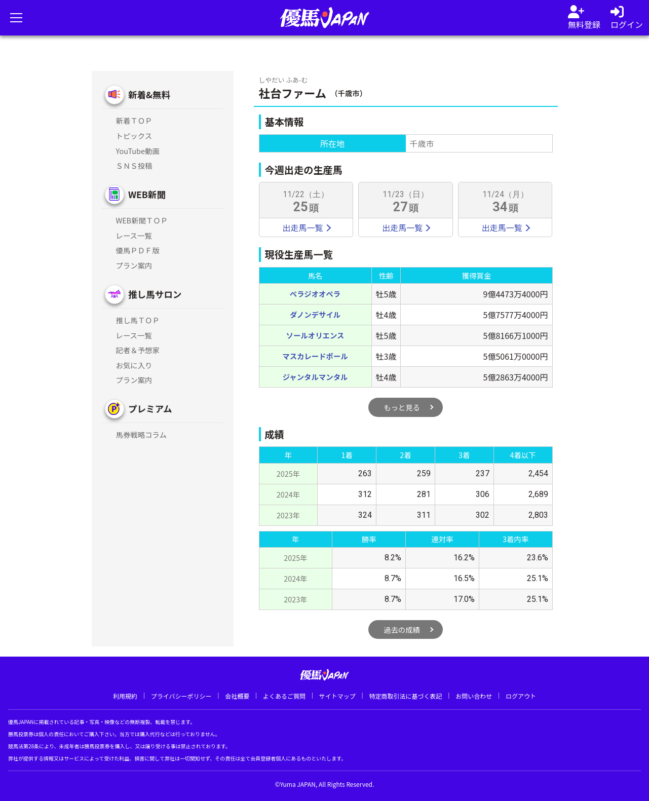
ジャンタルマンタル (315, 376)
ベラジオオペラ (315, 293)
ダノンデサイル (315, 314)
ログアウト (521, 696)
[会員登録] (584, 17)
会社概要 (237, 696)
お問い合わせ (473, 696)
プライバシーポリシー (181, 696)
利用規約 (125, 696)
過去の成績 (402, 629)
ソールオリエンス (315, 335)
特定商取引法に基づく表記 (405, 696)
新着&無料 (149, 94)
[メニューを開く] (16, 18)
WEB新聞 (147, 194)
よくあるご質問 (284, 696)
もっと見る (402, 407)
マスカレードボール (315, 356)
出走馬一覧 (306, 227)
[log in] (626, 17)
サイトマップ (337, 696)
